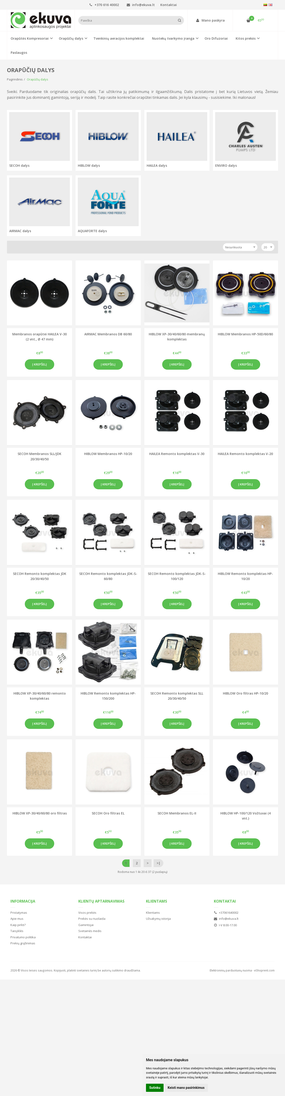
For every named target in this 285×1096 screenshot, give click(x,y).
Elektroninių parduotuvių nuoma (231, 970)
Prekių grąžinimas (22, 943)
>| (158, 863)
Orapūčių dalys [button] (71, 38)
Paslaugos (19, 52)
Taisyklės (16, 931)
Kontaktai (168, 5)
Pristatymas (18, 912)
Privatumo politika (23, 937)
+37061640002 (226, 912)
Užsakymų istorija (158, 919)
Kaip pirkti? (18, 925)
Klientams (156, 901)
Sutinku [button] (154, 1088)
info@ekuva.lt (141, 5)
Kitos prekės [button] (246, 38)
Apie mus (16, 919)
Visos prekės (87, 912)
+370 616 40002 (104, 5)
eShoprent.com (264, 970)
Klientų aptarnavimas (101, 901)
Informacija (22, 901)
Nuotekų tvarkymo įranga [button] (173, 38)
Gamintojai (86, 925)
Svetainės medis (89, 931)
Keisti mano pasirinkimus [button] (186, 1088)
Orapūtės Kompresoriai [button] (30, 38)
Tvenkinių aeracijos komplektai (118, 38)
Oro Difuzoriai (216, 38)
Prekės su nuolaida (91, 919)
